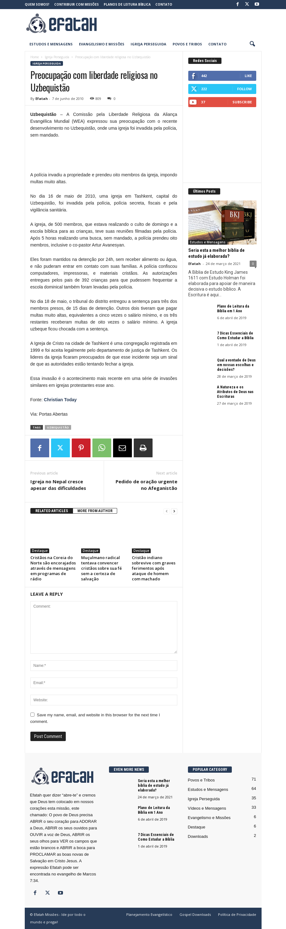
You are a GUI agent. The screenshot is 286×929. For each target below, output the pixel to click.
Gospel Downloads (195, 914)
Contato (163, 4)
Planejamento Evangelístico (149, 914)
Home (34, 57)
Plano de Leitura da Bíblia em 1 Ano (233, 308)
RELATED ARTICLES (51, 511)
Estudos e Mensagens (51, 44)
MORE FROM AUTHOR (94, 511)
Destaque (40, 550)
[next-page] (174, 511)
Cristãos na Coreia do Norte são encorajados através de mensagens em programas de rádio (53, 568)
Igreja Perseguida (148, 44)
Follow (244, 88)
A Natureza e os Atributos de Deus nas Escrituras (235, 392)
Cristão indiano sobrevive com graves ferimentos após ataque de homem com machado (153, 568)
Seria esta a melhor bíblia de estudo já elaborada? (216, 253)
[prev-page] (167, 511)
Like (248, 75)
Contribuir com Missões (76, 4)
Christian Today (60, 399)
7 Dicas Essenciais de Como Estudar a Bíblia (235, 335)
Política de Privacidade (237, 914)
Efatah (41, 98)
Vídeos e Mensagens (207, 808)
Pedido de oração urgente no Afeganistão (146, 484)
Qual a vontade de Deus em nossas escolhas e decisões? (236, 365)
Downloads (198, 836)
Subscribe (242, 102)
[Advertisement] (182, 23)
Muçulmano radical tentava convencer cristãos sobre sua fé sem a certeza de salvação (101, 568)
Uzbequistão (58, 427)
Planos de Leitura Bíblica (127, 4)
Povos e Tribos (187, 44)
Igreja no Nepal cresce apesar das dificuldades (58, 484)
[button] (252, 44)
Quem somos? (37, 4)
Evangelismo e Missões (101, 44)
